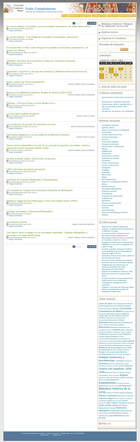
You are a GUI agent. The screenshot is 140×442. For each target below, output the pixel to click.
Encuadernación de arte (107, 350)
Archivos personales (109, 137)
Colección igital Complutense (121, 16)
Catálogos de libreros (123, 350)
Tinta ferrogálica (125, 332)
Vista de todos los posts (114, 86)
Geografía (127, 306)
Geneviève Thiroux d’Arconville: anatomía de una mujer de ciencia (118, 257)
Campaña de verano (105, 366)
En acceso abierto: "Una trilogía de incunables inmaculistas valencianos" (42, 37)
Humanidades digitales (116, 325)
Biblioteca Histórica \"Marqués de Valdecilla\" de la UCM (117, 24)
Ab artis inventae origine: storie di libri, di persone (31, 158)
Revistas (119, 334)
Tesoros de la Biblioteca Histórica (114, 212)
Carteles (121, 336)
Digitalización (107, 151)
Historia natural (104, 413)
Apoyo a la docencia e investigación (116, 130)
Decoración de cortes (111, 386)
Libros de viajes (105, 303)
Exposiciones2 (103, 320)
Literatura (103, 363)
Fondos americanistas (110, 163)
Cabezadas (129, 330)
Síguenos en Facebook (113, 38)
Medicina (123, 352)
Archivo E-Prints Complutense (121, 354)
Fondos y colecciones (110, 165)
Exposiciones (107, 382)
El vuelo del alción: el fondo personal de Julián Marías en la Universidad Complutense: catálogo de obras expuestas (117, 281)
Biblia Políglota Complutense (117, 403)
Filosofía (101, 336)
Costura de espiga (118, 372)
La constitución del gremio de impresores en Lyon (31, 124)
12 (111, 72)
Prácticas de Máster (105, 332)
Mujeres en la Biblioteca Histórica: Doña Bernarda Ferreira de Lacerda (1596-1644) (117, 274)
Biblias (130, 348)
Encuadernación (105, 354)
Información (45, 435)
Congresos (116, 330)
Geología (127, 372)
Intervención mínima (113, 314)
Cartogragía (127, 345)
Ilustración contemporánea (114, 345)
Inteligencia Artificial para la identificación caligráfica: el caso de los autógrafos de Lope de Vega (118, 244)
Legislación (125, 314)
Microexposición (125, 386)
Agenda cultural (108, 128)
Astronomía (102, 403)
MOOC (124, 416)
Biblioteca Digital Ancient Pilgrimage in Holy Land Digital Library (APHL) (42, 201)
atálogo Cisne (99, 16)
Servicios (105, 208)
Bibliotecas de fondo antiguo (110, 348)
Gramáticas (116, 332)
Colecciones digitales (110, 142)
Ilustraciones (115, 411)
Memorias (113, 322)
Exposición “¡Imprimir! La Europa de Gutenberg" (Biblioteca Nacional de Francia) (46, 71)
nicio (64, 16)
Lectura (120, 306)
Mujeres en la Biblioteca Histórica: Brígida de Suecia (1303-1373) (39, 92)
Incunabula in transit (16, 222)
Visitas (107, 336)
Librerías (115, 366)
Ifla (128, 416)
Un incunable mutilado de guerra (22, 113)
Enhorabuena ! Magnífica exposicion (116, 102)
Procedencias (107, 194)
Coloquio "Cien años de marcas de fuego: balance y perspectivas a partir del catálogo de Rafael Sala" (118, 289)
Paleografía (127, 334)
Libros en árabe (104, 380)
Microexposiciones (109, 179)
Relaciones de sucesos (106, 343)
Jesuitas (112, 413)
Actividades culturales (110, 125)
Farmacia (115, 393)
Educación (122, 304)
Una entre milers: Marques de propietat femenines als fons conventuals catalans (117, 261)
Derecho (109, 377)
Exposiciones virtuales (110, 158)
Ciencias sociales (119, 377)
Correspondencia (128, 311)
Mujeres (124, 375)
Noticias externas (108, 186)
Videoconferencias (126, 411)
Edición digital (122, 341)
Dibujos (105, 149)
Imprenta (130, 341)
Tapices (124, 405)
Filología (102, 352)
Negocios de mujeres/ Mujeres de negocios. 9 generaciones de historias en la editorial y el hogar (118, 229)
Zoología (121, 320)
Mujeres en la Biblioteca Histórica (115, 182)
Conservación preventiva (108, 339)
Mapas (104, 177)
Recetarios (106, 201)
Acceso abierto (103, 325)
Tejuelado (121, 366)
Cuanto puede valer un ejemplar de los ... (118, 104)
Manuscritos (106, 175)
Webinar (105, 215)
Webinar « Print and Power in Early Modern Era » (31, 103)
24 (101, 77)
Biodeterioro (114, 327)
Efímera (124, 348)
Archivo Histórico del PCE (112, 135)
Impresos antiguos (106, 398)
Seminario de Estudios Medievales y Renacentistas (32, 179)
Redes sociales (108, 205)
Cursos (125, 401)
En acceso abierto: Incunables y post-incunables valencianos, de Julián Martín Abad (48, 26)
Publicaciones (107, 198)
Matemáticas (104, 322)
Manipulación (113, 320)
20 (116, 75)
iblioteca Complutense (79, 16)
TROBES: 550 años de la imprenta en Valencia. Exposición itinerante (40, 61)
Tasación (101, 345)
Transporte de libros (123, 383)
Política (115, 304)
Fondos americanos (105, 308)
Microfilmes (117, 343)
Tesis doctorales (108, 210)
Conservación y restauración (113, 146)
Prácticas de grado (128, 343)
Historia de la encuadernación (116, 318)
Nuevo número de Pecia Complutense (25, 82)
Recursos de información (111, 203)
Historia (117, 415)
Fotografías (106, 168)
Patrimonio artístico (109, 191)
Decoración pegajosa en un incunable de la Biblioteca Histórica (37, 134)
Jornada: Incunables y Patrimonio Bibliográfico (29, 211)
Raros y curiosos (108, 395)
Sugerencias (57, 435)
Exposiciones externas (110, 156)
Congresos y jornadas (110, 144)
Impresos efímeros (126, 393)
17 (101, 75)
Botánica (116, 309)
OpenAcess (102, 377)
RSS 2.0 (106, 423)
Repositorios (114, 380)
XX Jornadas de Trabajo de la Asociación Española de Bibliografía (39, 190)
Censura (105, 139)
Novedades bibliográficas (111, 189)
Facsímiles (106, 161)
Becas (123, 330)
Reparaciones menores (107, 408)
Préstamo (109, 393)
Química (111, 363)
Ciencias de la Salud (106, 416)
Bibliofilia (102, 418)
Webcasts (113, 306)
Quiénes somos (109, 32)
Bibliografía (129, 366)
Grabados (105, 170)
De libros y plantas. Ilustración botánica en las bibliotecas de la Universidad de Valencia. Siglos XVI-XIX (117, 251)
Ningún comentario (15, 30)
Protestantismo (103, 375)
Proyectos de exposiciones (112, 196)
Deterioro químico (122, 413)
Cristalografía (112, 341)
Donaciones (106, 153)
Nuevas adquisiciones (124, 322)
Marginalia (108, 372)
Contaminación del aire (121, 363)
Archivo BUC (107, 132)
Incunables (106, 172)
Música (104, 184)
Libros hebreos (120, 398)
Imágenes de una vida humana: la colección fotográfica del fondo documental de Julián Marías (115, 267)
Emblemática (103, 334)
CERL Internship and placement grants (25, 169)
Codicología (119, 361)
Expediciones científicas (125, 396)
